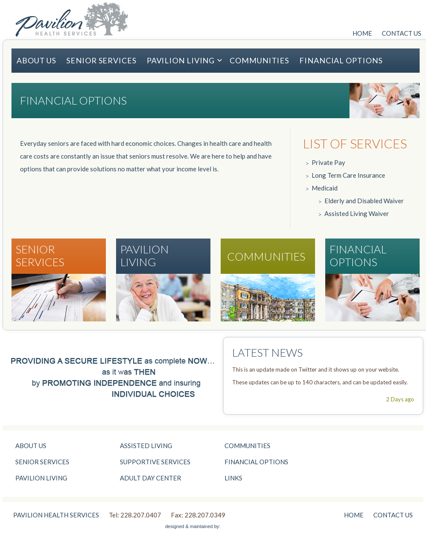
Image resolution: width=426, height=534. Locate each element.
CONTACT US (401, 33)
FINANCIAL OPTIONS (340, 60)
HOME (362, 33)
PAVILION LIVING (184, 60)
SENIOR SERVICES (101, 60)
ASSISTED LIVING (146, 445)
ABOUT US (36, 60)
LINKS (233, 478)
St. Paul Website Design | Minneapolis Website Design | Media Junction (241, 525)
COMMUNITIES (259, 60)
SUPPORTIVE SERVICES (155, 462)
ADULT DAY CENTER (150, 478)
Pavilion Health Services (71, 19)
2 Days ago (400, 399)
